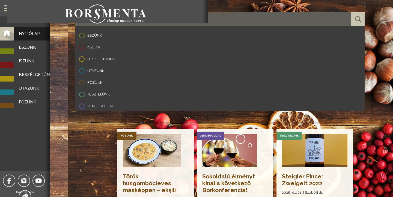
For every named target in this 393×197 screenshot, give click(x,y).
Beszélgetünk (101, 59)
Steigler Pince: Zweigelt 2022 (303, 180)
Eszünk (94, 35)
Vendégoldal (100, 106)
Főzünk (94, 82)
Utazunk (95, 71)
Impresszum (34, 192)
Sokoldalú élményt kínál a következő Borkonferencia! (230, 183)
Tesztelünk (98, 94)
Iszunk (93, 47)
